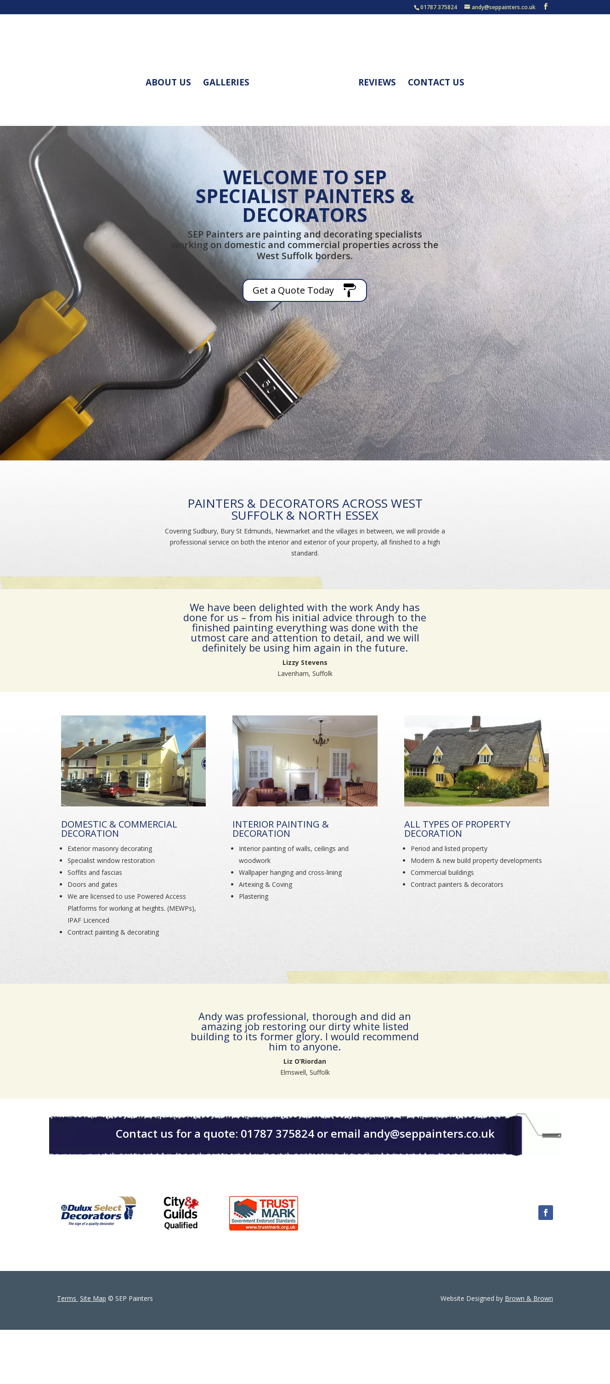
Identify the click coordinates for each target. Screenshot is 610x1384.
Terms (67, 1298)
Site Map (93, 1298)
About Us (171, 80)
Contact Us (433, 80)
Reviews (374, 80)
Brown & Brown (529, 1298)
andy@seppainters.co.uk (429, 1133)
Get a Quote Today (293, 290)
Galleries (229, 80)
